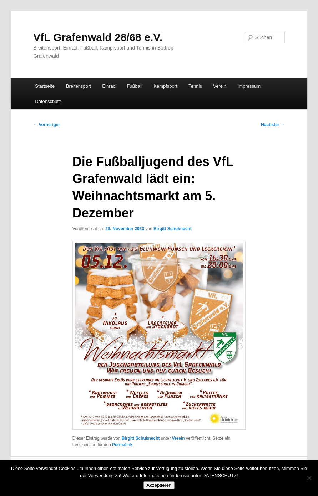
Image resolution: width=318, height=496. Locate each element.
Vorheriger (46, 124)
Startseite (45, 86)
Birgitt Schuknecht (172, 228)
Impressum (249, 86)
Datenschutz (48, 101)
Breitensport (78, 86)
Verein (219, 86)
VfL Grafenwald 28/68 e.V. (97, 37)
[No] (309, 477)
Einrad (109, 86)
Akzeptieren (158, 485)
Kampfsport (165, 86)
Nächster (273, 124)
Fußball (134, 86)
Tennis (195, 86)
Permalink (122, 444)
